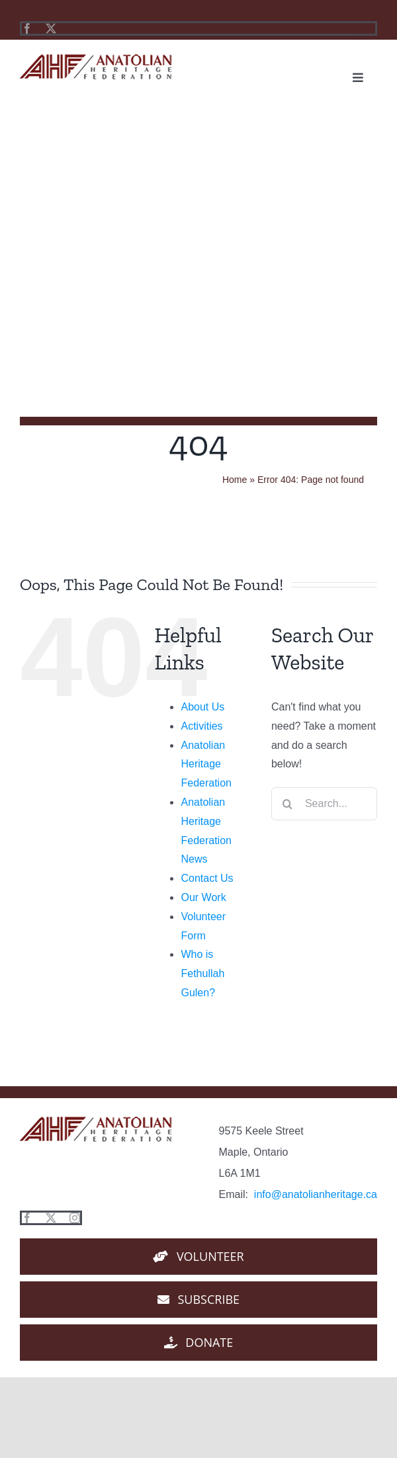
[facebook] (27, 28)
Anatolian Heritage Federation (206, 764)
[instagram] (74, 1218)
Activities (201, 726)
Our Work (203, 897)
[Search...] (324, 803)
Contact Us (207, 878)
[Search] (287, 803)
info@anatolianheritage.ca (315, 1194)
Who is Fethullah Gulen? (202, 973)
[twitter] (51, 28)
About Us (202, 706)
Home (234, 479)
